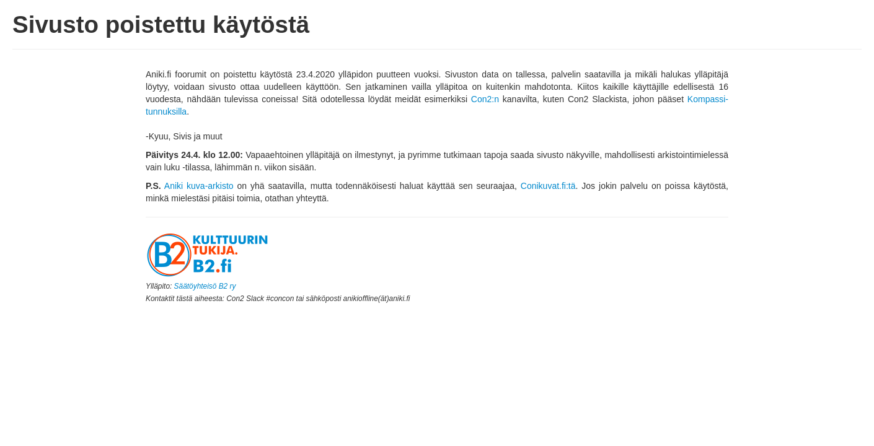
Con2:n (485, 99)
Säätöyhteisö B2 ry (205, 286)
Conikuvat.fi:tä (548, 186)
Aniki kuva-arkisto (199, 186)
